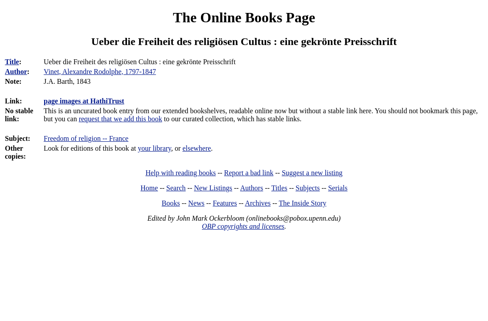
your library (154, 148)
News (196, 203)
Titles (279, 188)
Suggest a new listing (312, 173)
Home (149, 188)
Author (16, 71)
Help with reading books (180, 173)
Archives (258, 203)
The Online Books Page (244, 17)
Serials (338, 188)
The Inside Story (303, 203)
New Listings (213, 188)
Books (171, 203)
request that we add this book (120, 119)
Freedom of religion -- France (86, 138)
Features (225, 203)
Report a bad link (249, 173)
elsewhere (196, 148)
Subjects (307, 188)
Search (176, 188)
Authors (251, 188)
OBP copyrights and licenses (243, 226)
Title (12, 62)
